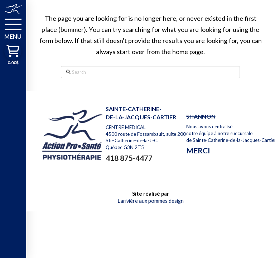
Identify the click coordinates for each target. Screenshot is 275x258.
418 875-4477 (129, 157)
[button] (13, 28)
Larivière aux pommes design (150, 201)
